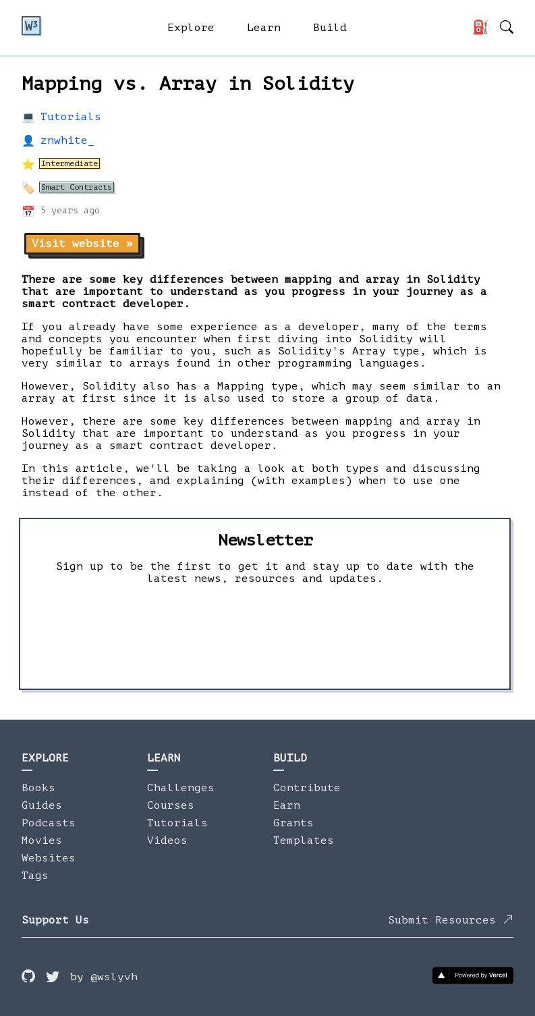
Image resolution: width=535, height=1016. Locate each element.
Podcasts (49, 823)
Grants (293, 823)
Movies (42, 840)
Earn (286, 805)
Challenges (181, 788)
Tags (35, 876)
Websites (49, 858)
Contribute (307, 788)
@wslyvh (114, 977)
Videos (167, 840)
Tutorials (70, 117)
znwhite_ (67, 140)
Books (38, 788)
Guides (42, 805)
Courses (170, 805)
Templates (303, 840)
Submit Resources (450, 920)
